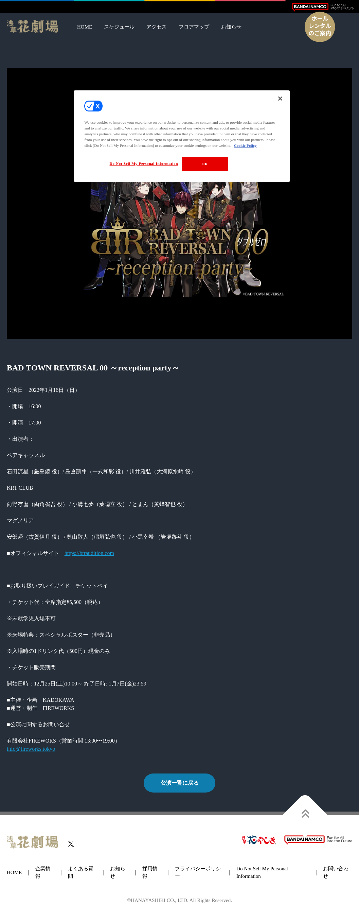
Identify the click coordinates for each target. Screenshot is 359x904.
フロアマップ (194, 27)
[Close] (280, 98)
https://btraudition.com (89, 553)
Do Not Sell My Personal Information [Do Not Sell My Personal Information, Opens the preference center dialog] (144, 163)
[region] (181, 136)
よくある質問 (80, 872)
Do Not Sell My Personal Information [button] (262, 872)
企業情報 (43, 872)
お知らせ (231, 27)
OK (205, 164)
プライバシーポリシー (198, 872)
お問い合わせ (335, 872)
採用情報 (150, 872)
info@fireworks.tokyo (31, 749)
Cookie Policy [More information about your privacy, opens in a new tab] (245, 145)
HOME (84, 27)
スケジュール (119, 27)
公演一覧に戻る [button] (180, 783)
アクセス (156, 27)
